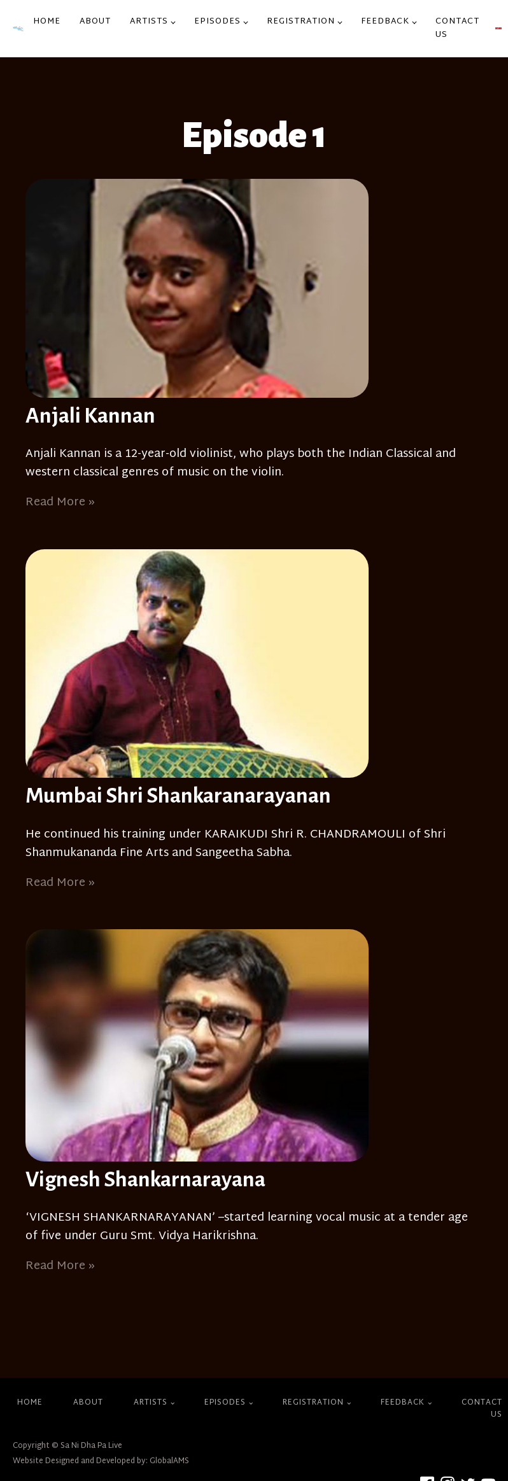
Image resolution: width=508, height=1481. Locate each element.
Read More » (60, 502)
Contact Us (457, 28)
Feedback (385, 21)
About (95, 21)
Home (46, 21)
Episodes (217, 21)
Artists (149, 21)
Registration (301, 21)
